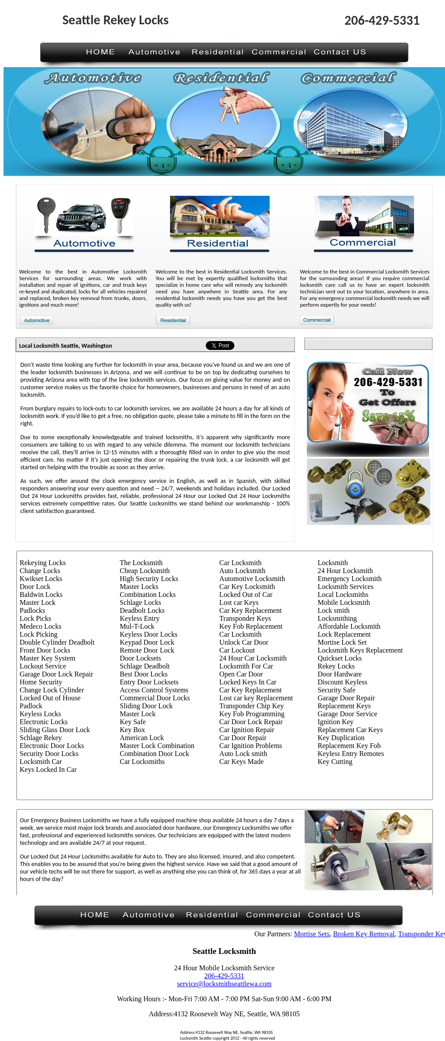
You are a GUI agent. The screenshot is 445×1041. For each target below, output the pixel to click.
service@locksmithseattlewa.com (224, 984)
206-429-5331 (224, 976)
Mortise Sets (318, 934)
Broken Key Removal (370, 934)
